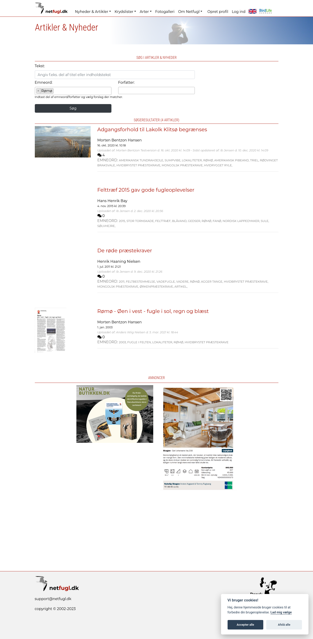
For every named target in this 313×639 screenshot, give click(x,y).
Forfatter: (126, 82)
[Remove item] (38, 90)
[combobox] (73, 91)
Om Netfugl (189, 12)
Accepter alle (245, 624)
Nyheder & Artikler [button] (91, 12)
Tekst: (40, 66)
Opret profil (217, 12)
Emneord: (44, 82)
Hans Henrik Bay (112, 201)
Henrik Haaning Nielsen (118, 261)
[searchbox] (56, 92)
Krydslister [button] (124, 12)
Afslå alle (284, 624)
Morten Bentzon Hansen (119, 140)
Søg (73, 108)
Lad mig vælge (281, 612)
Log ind (238, 12)
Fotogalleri (164, 12)
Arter (144, 12)
